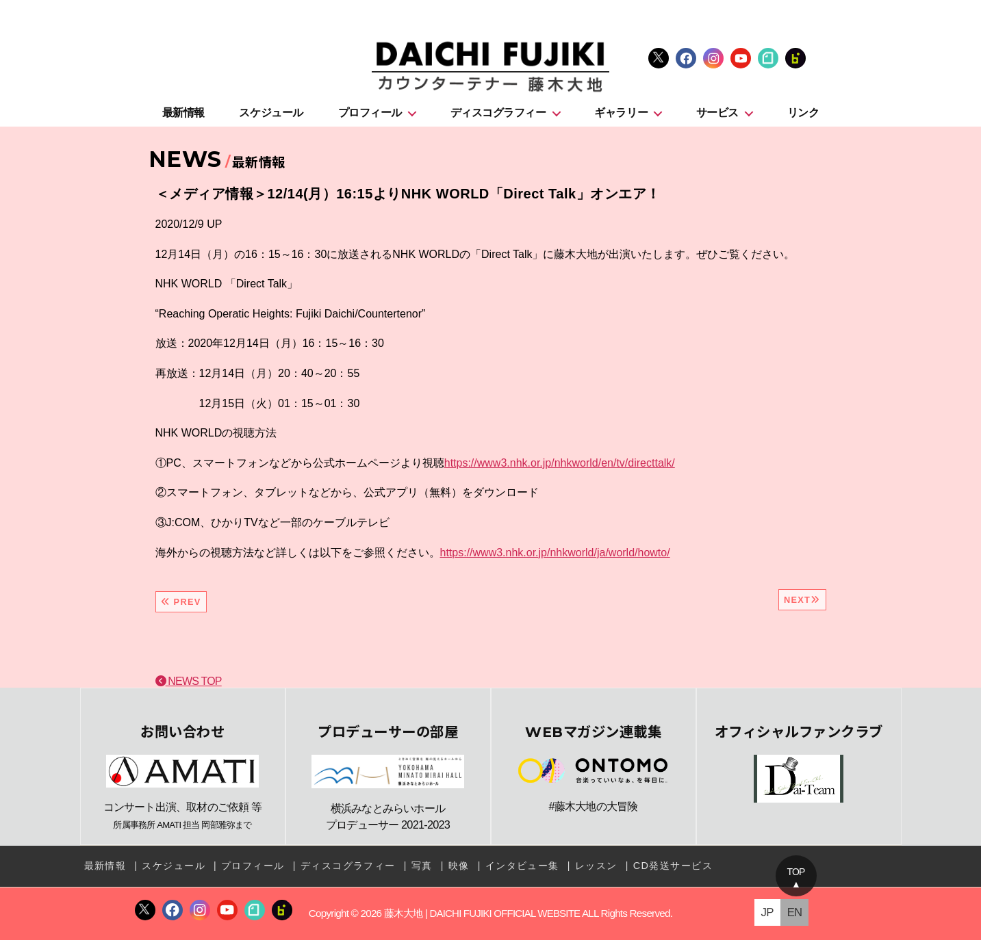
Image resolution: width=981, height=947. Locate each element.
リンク (803, 117)
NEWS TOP (188, 686)
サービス (717, 117)
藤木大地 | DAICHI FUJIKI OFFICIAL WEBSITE (481, 920)
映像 (458, 873)
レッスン (595, 873)
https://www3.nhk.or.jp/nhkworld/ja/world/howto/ (555, 556)
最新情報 (183, 117)
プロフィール (370, 117)
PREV (181, 606)
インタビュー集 (521, 873)
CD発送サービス (671, 873)
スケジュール (271, 117)
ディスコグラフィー (498, 117)
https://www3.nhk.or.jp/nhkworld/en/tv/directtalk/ (559, 468)
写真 (421, 873)
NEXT (802, 604)
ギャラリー (621, 117)
